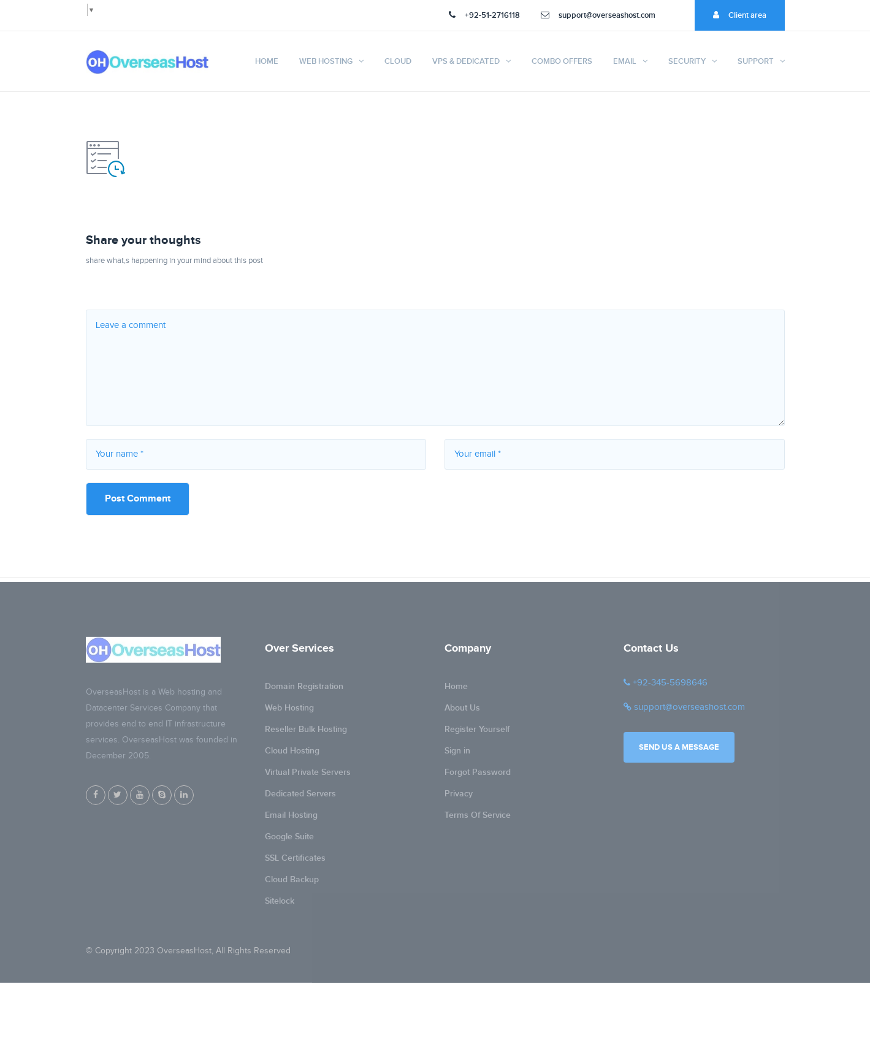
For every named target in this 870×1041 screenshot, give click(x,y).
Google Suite (289, 839)
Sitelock (279, 904)
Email (624, 61)
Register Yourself (477, 732)
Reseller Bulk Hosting (306, 732)
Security (687, 61)
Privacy (459, 796)
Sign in (457, 754)
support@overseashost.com (598, 15)
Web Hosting (326, 61)
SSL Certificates (295, 861)
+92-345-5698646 (666, 686)
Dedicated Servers (300, 796)
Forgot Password (478, 775)
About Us (462, 711)
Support (756, 61)
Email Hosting (291, 818)
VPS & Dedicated (466, 61)
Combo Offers (562, 61)
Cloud (397, 61)
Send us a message (679, 750)
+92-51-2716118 (484, 15)
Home (266, 61)
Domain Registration (304, 689)
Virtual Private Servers (308, 775)
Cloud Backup (292, 882)
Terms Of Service (478, 818)
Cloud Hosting (292, 754)
